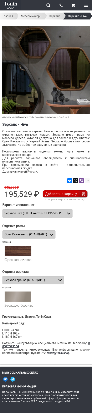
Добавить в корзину (61, 194)
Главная (8, 16)
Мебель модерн (31, 16)
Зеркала (54, 16)
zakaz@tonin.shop (58, 353)
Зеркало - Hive (77, 16)
